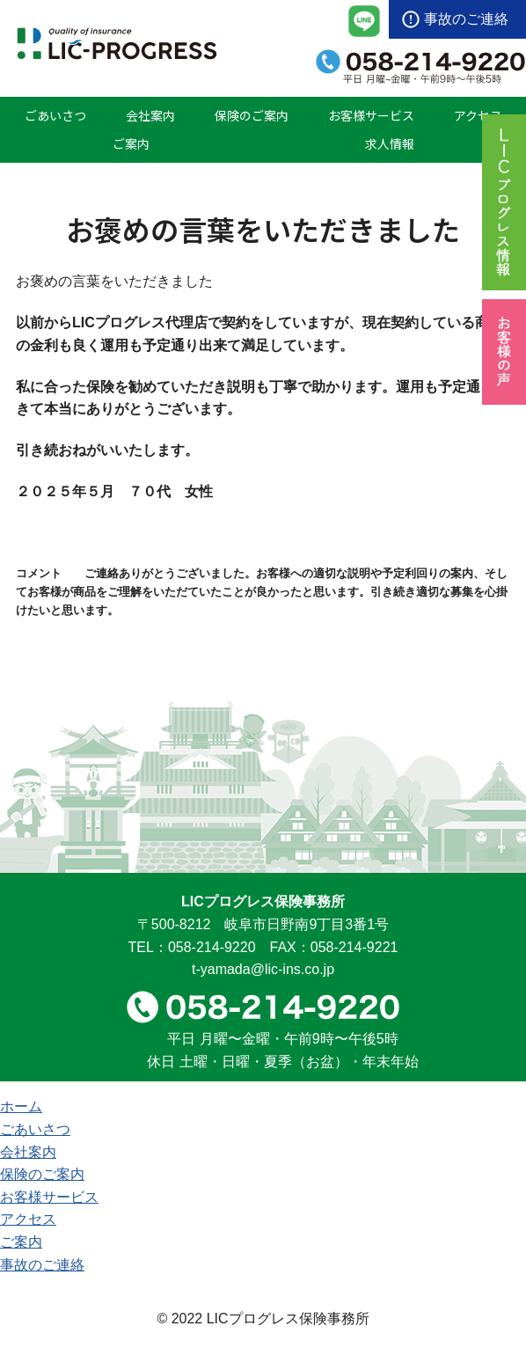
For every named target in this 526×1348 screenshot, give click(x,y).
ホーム (21, 1106)
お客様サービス (371, 115)
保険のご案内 (252, 115)
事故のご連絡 (466, 18)
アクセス (478, 115)
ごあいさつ (55, 115)
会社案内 (150, 115)
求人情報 (389, 143)
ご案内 (131, 143)
